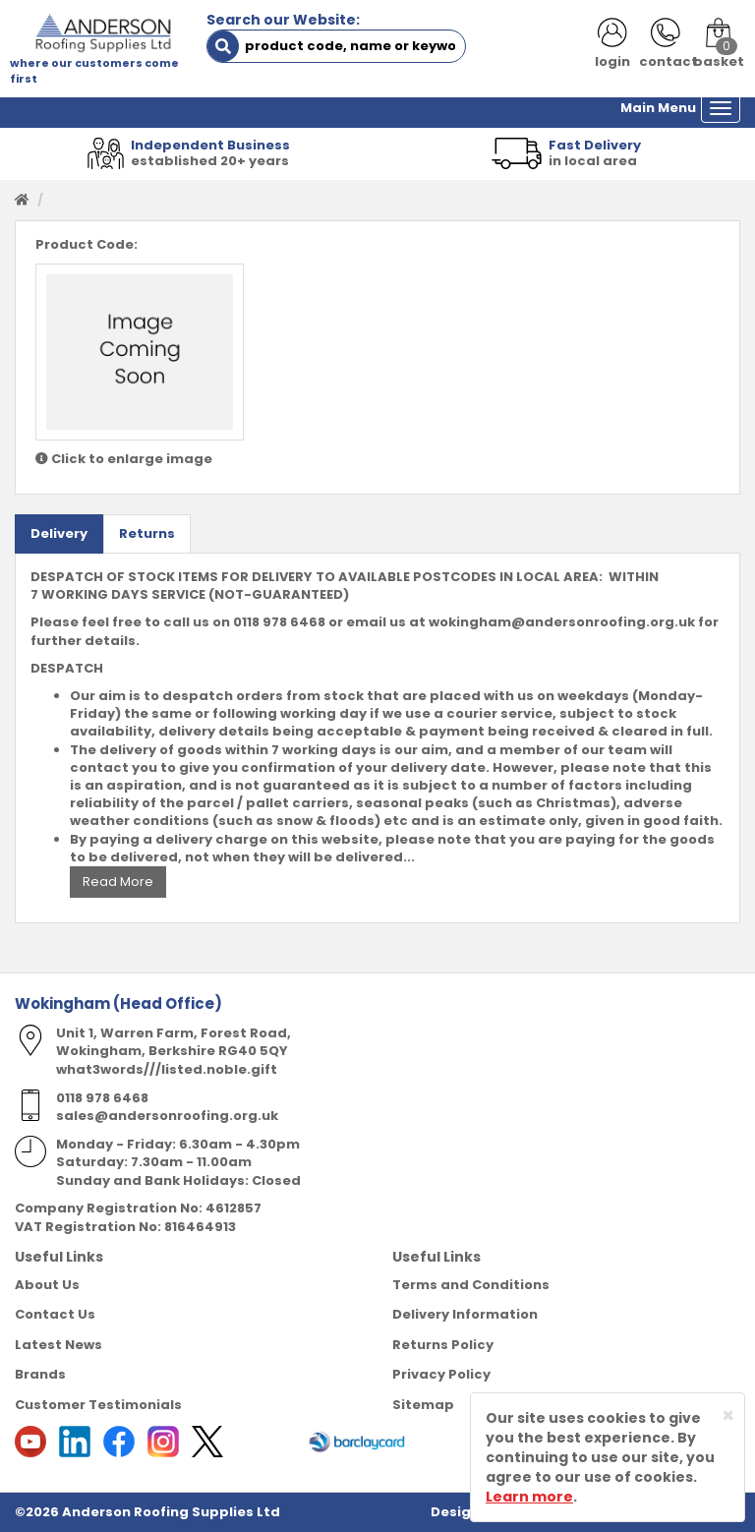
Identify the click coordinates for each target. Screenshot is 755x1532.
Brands (40, 1374)
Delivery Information (465, 1314)
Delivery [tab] (58, 533)
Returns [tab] (147, 533)
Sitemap (423, 1404)
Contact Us (55, 1314)
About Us (47, 1284)
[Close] (728, 1415)
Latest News (58, 1344)
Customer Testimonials (98, 1404)
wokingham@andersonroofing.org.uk (562, 622)
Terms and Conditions (471, 1284)
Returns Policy (443, 1344)
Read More (118, 881)
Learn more (529, 1496)
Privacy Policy (441, 1374)
